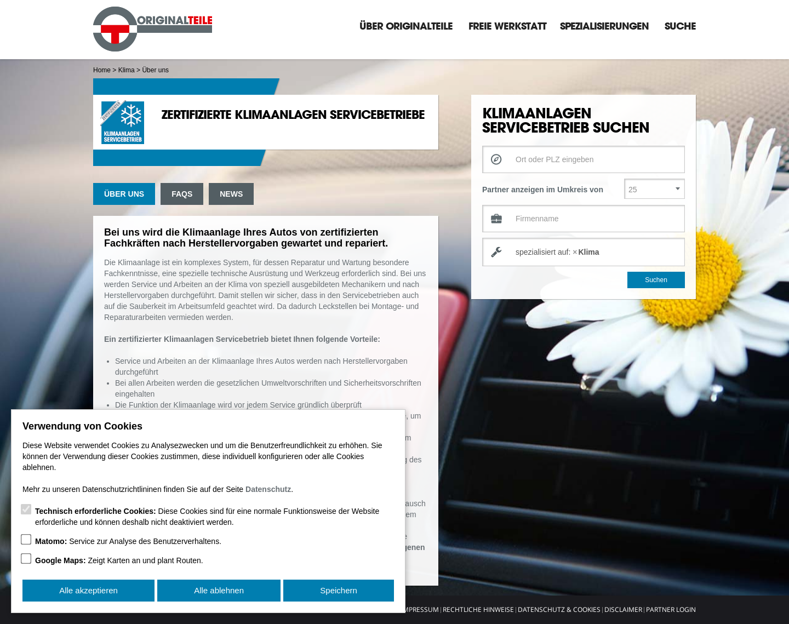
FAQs (181, 194)
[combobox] (583, 252)
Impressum (420, 609)
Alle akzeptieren (88, 590)
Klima (126, 70)
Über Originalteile (406, 26)
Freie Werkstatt (507, 26)
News (231, 194)
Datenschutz (268, 489)
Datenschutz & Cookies (559, 609)
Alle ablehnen (219, 590)
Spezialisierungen (604, 26)
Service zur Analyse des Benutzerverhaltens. (128, 541)
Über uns (124, 194)
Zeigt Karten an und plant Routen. (119, 560)
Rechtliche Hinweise (478, 609)
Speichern (338, 590)
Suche (680, 26)
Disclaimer (623, 609)
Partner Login (671, 609)
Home (102, 70)
